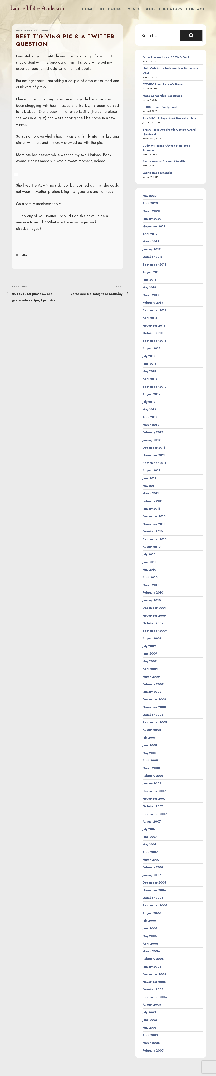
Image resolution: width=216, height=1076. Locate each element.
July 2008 (149, 738)
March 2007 (151, 860)
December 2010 (154, 516)
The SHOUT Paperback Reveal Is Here (170, 118)
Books (114, 9)
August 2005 (152, 1005)
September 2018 (154, 264)
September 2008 (155, 722)
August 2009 (152, 638)
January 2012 (152, 440)
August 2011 (151, 470)
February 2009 (153, 684)
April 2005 (150, 1035)
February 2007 (153, 867)
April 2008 (150, 760)
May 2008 (150, 753)
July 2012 (149, 402)
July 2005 (149, 1012)
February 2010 (153, 592)
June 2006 (150, 928)
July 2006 (149, 921)
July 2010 (149, 554)
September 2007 (155, 814)
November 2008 (154, 707)
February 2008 (153, 776)
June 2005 (150, 1020)
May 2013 (149, 371)
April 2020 (150, 203)
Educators (170, 9)
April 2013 (150, 379)
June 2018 (149, 280)
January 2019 (152, 249)
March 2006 (151, 951)
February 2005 (153, 1050)
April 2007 (150, 852)
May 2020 (150, 196)
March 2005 (151, 1043)
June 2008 (150, 745)
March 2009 (151, 677)
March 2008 (151, 768)
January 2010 (152, 600)
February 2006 (153, 959)
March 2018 (151, 295)
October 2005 (153, 989)
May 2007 (149, 844)
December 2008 (154, 699)
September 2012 (154, 387)
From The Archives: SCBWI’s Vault (166, 57)
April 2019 (150, 234)
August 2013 (151, 348)
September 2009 (155, 631)
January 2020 (152, 219)
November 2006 (154, 890)
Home (87, 9)
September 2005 (155, 997)
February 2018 (153, 303)
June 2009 (150, 653)
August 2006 (152, 913)
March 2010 (151, 585)
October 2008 (153, 715)
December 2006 (154, 882)
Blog (149, 9)
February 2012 (153, 432)
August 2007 (152, 821)
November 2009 (154, 616)
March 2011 (151, 493)
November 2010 (154, 524)
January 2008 (152, 783)
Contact (195, 9)
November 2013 (154, 325)
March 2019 (151, 241)
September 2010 (155, 539)
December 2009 (154, 608)
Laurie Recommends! (157, 173)
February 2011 (153, 501)
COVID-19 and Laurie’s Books (163, 84)
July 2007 (149, 829)
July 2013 (149, 356)
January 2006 (152, 967)
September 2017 (154, 310)
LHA (24, 255)
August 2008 (152, 730)
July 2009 (149, 646)
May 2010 (149, 570)
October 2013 (153, 333)
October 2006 (153, 898)
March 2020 (151, 211)
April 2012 (150, 417)
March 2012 (151, 425)
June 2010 (150, 562)
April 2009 (150, 669)
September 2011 (154, 463)
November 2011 (154, 455)
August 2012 (151, 394)
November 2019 (154, 226)
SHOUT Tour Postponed (160, 107)
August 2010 (152, 547)
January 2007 (152, 875)
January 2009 (152, 692)
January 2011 (151, 509)
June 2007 (150, 837)
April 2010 (150, 577)
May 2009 (150, 661)
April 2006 (150, 944)
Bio (100, 9)
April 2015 (150, 318)
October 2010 (153, 531)
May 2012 (149, 409)
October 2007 (153, 806)
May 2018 (149, 287)
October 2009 (153, 623)
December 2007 (154, 791)
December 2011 (154, 448)
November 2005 (154, 982)
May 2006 (150, 936)
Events (133, 9)
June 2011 (149, 478)
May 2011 (149, 486)
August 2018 (151, 272)
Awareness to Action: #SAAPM (164, 161)
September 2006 (155, 905)
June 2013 (149, 364)
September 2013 (154, 341)
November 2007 (154, 799)
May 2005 (150, 1028)
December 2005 (154, 974)
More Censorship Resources (162, 96)
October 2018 (153, 257)
